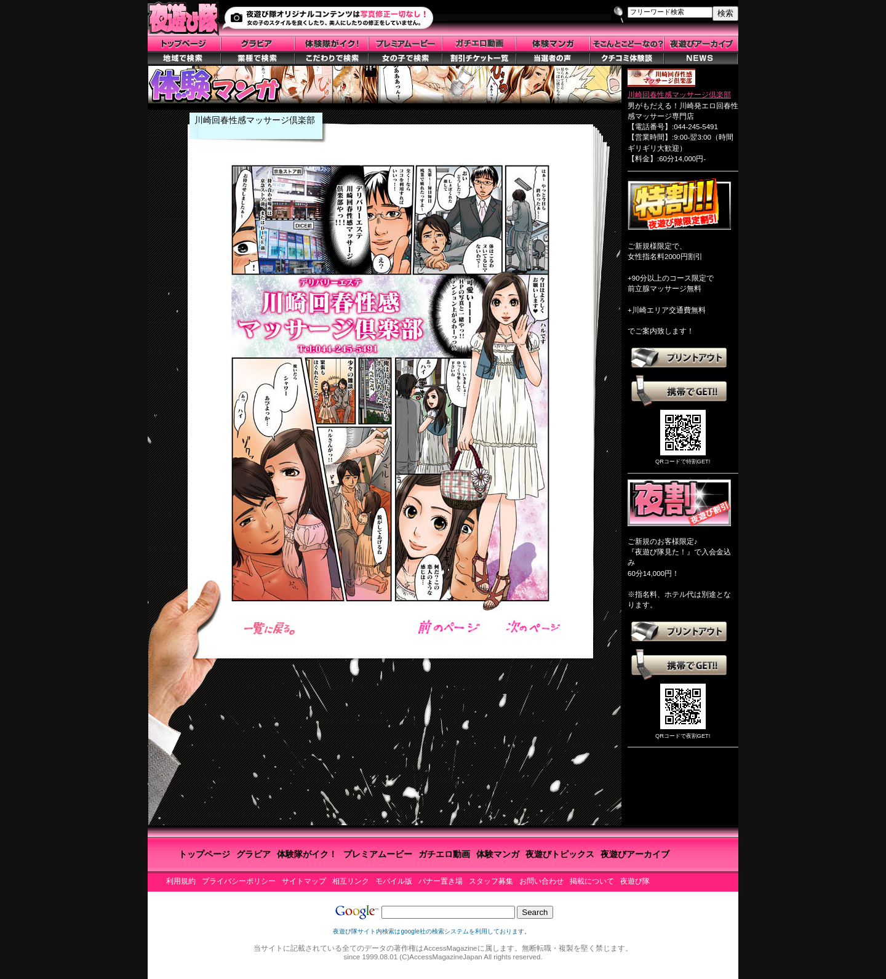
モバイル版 (393, 881)
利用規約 (181, 881)
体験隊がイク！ (307, 854)
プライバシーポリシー (239, 881)
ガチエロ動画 (444, 854)
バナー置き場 (440, 881)
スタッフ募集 (491, 881)
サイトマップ (304, 881)
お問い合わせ (541, 881)
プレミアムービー (377, 854)
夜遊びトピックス (559, 854)
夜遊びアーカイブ (635, 854)
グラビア (253, 854)
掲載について (592, 881)
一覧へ (272, 628)
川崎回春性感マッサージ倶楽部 (679, 94)
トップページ (204, 854)
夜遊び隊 (635, 881)
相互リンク (350, 881)
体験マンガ (497, 854)
